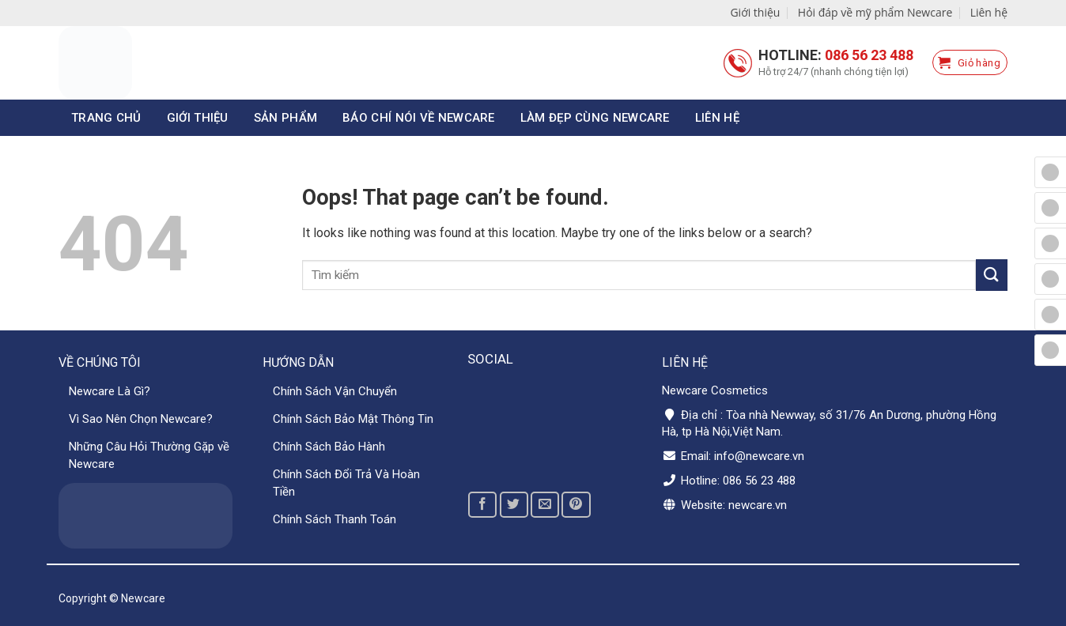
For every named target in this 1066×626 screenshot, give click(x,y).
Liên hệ (988, 12)
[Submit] (991, 274)
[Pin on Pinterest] (575, 505)
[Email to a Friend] (545, 505)
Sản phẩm (285, 118)
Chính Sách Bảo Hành (329, 446)
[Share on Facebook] (482, 505)
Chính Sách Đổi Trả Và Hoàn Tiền (346, 483)
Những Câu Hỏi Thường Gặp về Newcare (149, 455)
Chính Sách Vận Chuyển (335, 391)
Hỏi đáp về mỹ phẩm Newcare (875, 12)
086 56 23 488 (869, 55)
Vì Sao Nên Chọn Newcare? (141, 419)
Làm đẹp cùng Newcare (595, 118)
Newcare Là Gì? (109, 391)
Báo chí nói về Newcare (418, 118)
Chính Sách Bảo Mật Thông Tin (353, 419)
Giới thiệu (755, 12)
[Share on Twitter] (514, 505)
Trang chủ (106, 118)
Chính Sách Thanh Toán (334, 519)
